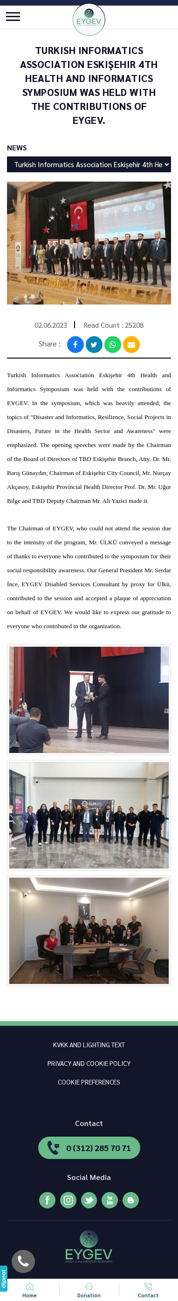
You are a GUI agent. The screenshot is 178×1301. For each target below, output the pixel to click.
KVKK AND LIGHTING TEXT (89, 1044)
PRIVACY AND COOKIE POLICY (89, 1063)
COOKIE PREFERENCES (89, 1081)
